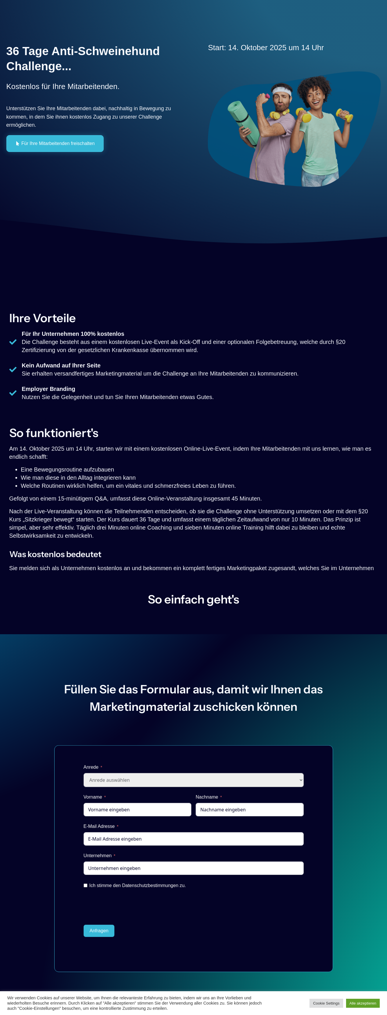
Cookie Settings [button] (326, 1003)
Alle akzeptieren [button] (363, 1003)
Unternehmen (98, 858)
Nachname (207, 800)
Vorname (93, 800)
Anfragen (99, 933)
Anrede (91, 770)
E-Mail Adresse (99, 829)
